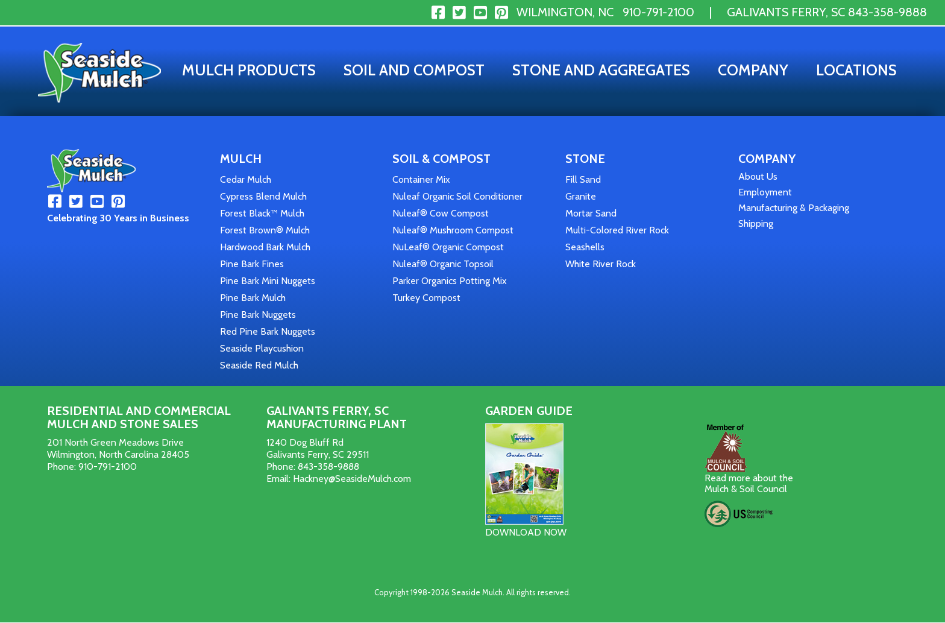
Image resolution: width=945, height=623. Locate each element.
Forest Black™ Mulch (262, 213)
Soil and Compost (414, 70)
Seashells (584, 247)
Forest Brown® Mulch (265, 230)
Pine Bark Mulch (253, 297)
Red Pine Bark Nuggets (267, 331)
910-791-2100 (658, 12)
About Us (757, 176)
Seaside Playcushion (262, 348)
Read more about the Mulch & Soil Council (749, 483)
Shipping (755, 223)
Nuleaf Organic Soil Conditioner (457, 196)
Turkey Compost (426, 297)
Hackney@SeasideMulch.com (352, 478)
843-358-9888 (887, 12)
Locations (856, 70)
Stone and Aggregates (601, 70)
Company (753, 70)
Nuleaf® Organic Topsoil (443, 264)
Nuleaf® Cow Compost (440, 213)
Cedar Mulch (245, 179)
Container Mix (421, 179)
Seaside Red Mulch (259, 365)
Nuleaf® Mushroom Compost (452, 230)
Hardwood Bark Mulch (265, 247)
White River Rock (600, 264)
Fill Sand (583, 179)
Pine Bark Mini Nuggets (267, 280)
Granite (580, 196)
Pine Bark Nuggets (258, 314)
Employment (765, 192)
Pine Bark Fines (252, 264)
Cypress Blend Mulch (263, 196)
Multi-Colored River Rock (617, 230)
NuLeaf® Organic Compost (448, 247)
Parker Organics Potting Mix (449, 280)
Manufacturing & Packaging (793, 207)
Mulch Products (249, 70)
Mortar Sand (591, 213)
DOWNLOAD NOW (526, 532)
